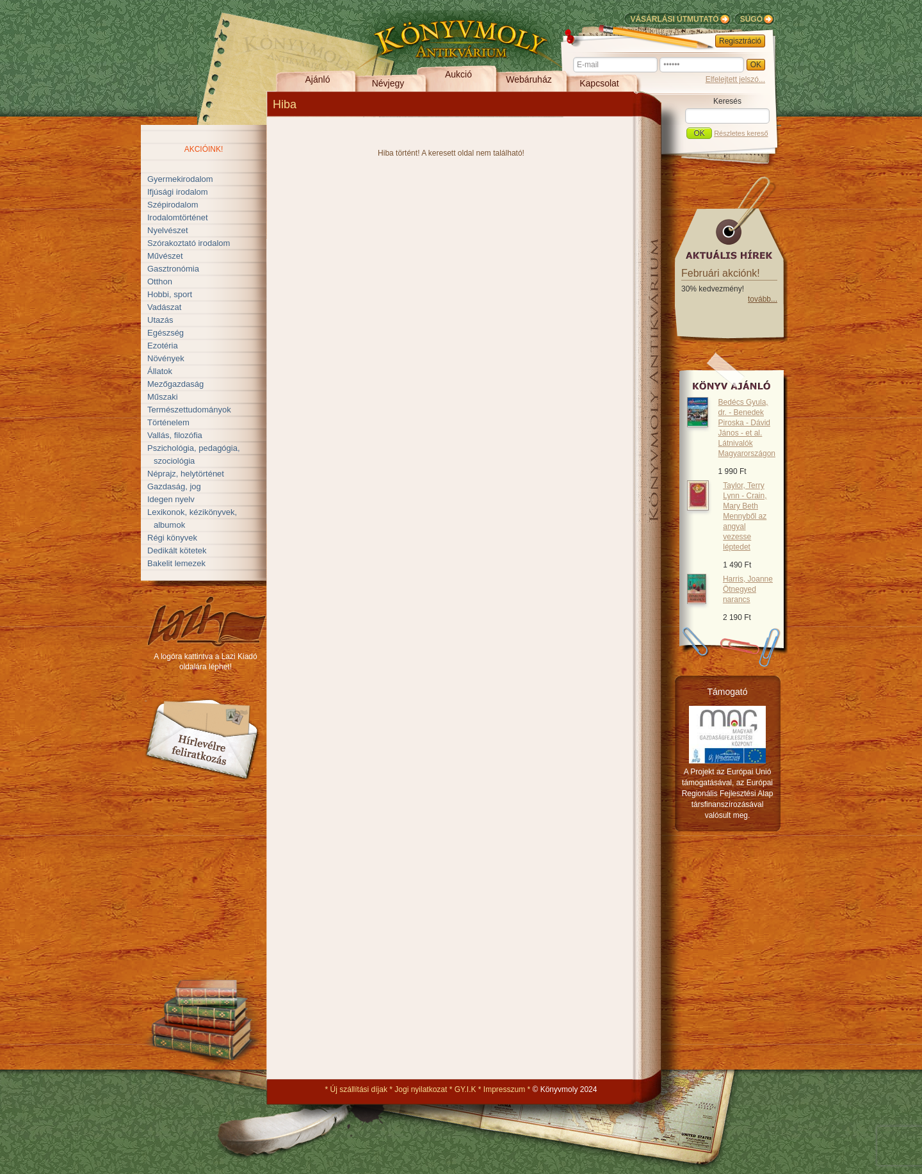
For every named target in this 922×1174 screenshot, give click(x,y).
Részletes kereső (741, 133)
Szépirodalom (172, 204)
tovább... (762, 299)
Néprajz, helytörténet (185, 473)
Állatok (159, 371)
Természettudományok (189, 409)
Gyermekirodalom (180, 179)
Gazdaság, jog (174, 486)
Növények (165, 358)
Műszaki (162, 397)
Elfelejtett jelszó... (735, 79)
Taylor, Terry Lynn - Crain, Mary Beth (744, 516)
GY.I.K (465, 1089)
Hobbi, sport (169, 294)
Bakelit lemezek (176, 563)
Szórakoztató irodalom (188, 243)
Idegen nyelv (171, 499)
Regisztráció (740, 41)
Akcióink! (203, 149)
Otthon (159, 281)
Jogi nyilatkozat (420, 1089)
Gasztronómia (173, 268)
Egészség (165, 333)
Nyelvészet (167, 230)
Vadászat (164, 307)
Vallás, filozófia (174, 435)
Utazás (160, 320)
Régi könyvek (172, 537)
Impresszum (504, 1089)
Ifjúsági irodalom (177, 192)
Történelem (168, 422)
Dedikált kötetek (177, 550)
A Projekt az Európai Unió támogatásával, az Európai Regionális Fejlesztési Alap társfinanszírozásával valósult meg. (727, 793)
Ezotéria (162, 345)
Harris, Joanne (748, 589)
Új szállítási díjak (358, 1089)
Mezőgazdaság (175, 384)
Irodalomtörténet (177, 217)
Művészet (165, 256)
